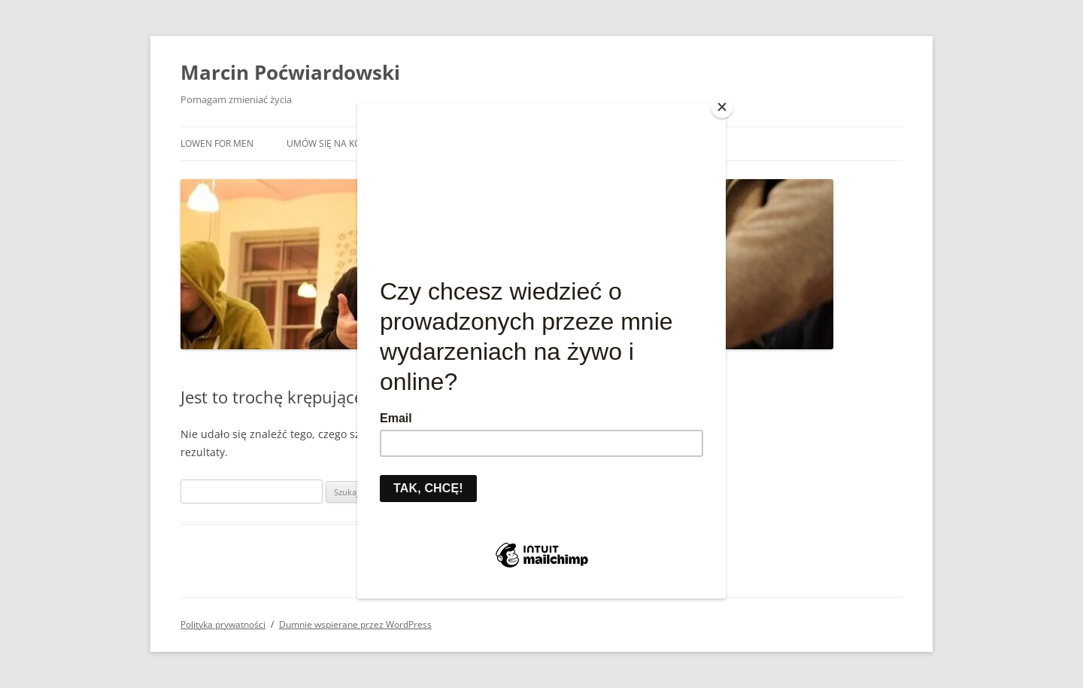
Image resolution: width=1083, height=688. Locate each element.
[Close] (722, 107)
